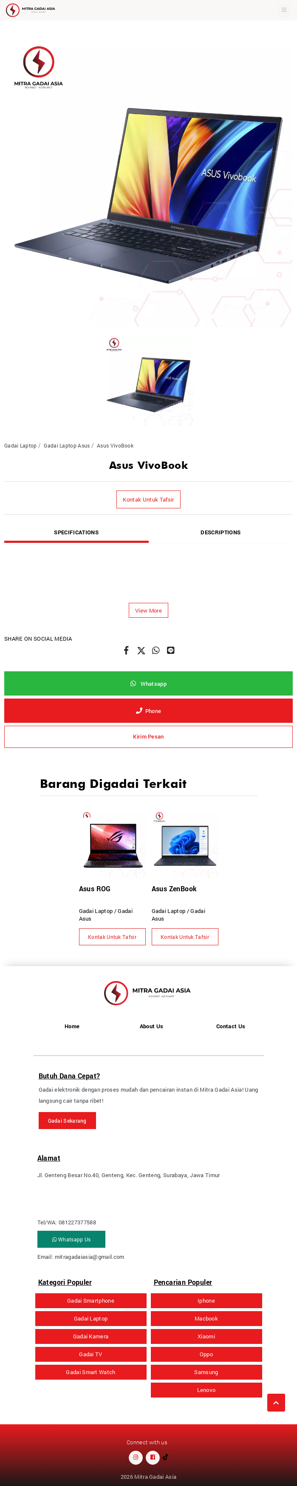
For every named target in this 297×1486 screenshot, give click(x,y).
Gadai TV (90, 1354)
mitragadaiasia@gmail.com (89, 1257)
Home (72, 1026)
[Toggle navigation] (284, 10)
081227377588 (77, 1222)
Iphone (206, 1300)
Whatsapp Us (71, 1239)
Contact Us (230, 1026)
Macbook (206, 1318)
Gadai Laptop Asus (67, 445)
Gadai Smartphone (90, 1300)
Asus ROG (95, 888)
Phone (148, 710)
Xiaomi (206, 1336)
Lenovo (206, 1390)
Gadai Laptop (20, 445)
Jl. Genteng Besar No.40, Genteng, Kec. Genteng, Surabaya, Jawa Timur (128, 1175)
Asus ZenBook (174, 888)
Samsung (206, 1372)
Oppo (206, 1354)
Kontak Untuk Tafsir (148, 499)
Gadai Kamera (91, 1336)
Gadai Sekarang (67, 1120)
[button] (148, 610)
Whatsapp (148, 683)
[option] (148, 183)
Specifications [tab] (76, 532)
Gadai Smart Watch (91, 1372)
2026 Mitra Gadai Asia (149, 1476)
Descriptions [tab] (220, 532)
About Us (152, 1026)
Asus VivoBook (115, 445)
